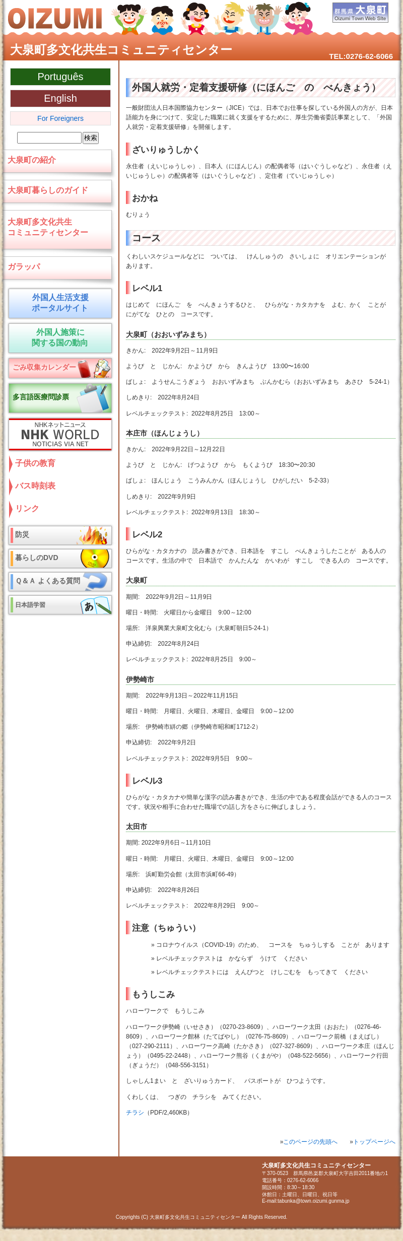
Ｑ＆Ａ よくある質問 (47, 581)
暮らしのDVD (36, 558)
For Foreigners (60, 118)
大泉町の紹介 (32, 160)
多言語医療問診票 (41, 397)
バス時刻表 (35, 485)
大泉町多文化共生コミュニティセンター (121, 49)
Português (60, 76)
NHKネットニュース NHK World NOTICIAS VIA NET (58, 434)
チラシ (135, 1112)
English (60, 98)
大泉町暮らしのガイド (48, 190)
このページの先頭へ (310, 1141)
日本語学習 (30, 604)
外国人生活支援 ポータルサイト (58, 302)
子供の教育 (35, 463)
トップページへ (374, 1141)
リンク (27, 508)
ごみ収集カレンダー (44, 367)
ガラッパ (24, 266)
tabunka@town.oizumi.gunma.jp (313, 1201)
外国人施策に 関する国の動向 (58, 337)
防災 (22, 534)
